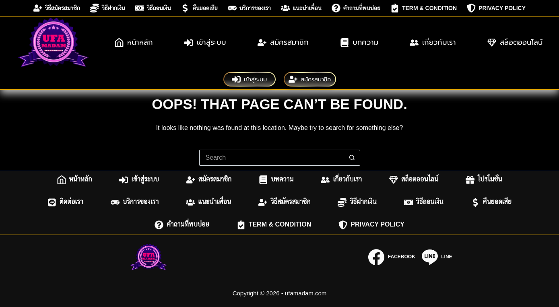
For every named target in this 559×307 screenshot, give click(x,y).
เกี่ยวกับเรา (433, 42)
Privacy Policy (496, 8)
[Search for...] (271, 158)
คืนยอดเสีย (199, 8)
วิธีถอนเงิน (153, 8)
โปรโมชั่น (484, 179)
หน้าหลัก (134, 42)
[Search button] (352, 158)
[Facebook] (391, 257)
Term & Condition (423, 8)
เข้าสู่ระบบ (205, 42)
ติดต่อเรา (65, 202)
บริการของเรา (249, 8)
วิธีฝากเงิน (107, 8)
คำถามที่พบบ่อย (356, 8)
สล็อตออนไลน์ (514, 42)
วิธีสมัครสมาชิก (56, 8)
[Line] (437, 257)
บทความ (359, 42)
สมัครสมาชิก (283, 42)
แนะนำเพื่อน (301, 8)
